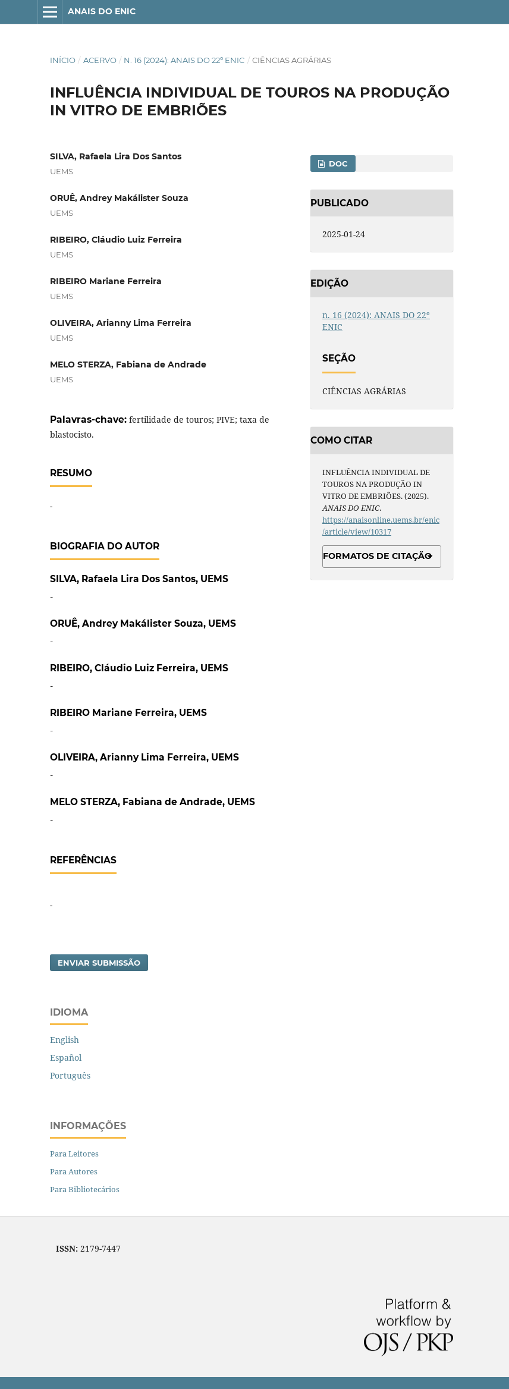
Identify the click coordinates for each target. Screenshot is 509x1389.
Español (65, 1057)
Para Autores (74, 1171)
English (64, 1039)
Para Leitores (74, 1153)
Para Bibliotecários (85, 1189)
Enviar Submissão (99, 962)
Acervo (100, 60)
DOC (337, 163)
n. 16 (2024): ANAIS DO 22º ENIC (184, 60)
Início (63, 60)
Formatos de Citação (377, 556)
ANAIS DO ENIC (102, 11)
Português (70, 1075)
